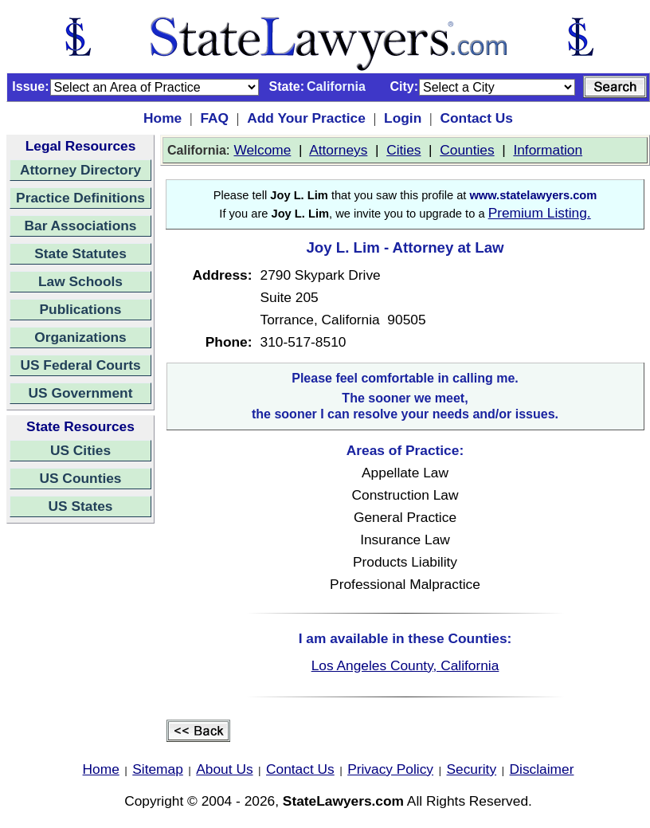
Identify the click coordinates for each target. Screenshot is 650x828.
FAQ (214, 118)
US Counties (80, 478)
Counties (467, 150)
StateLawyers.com (343, 801)
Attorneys (338, 150)
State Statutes (80, 253)
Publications (80, 309)
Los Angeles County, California (405, 665)
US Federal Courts (80, 365)
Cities (403, 150)
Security (472, 769)
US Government (81, 393)
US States (81, 506)
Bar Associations (81, 225)
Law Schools (80, 281)
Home (162, 118)
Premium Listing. (539, 213)
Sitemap (157, 769)
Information (547, 150)
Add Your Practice (306, 118)
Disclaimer (542, 769)
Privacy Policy (390, 769)
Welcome (262, 150)
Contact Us (476, 118)
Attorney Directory (80, 170)
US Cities (80, 450)
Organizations (80, 337)
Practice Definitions (80, 198)
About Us (224, 769)
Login (402, 118)
